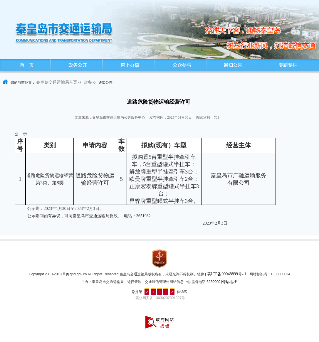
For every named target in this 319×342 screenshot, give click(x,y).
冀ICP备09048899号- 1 (227, 274)
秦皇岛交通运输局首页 (56, 82)
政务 (88, 82)
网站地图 (229, 281)
